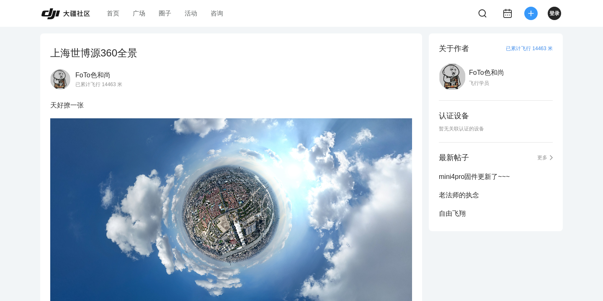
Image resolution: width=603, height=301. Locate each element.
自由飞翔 (452, 213)
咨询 (217, 13)
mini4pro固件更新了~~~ (474, 176)
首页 (113, 13)
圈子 (165, 13)
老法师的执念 (459, 195)
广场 (139, 13)
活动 (191, 13)
